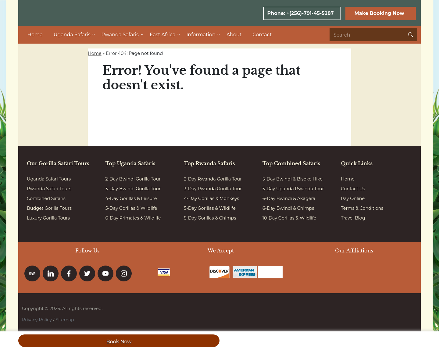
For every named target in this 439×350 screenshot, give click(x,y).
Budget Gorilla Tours (49, 208)
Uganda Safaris (72, 35)
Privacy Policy (37, 320)
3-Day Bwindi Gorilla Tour (133, 188)
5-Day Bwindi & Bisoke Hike (292, 179)
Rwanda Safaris (119, 35)
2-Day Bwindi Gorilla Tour (133, 179)
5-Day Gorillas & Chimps (210, 218)
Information (200, 35)
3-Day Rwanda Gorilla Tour (213, 188)
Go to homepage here (145, 108)
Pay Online (353, 198)
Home (35, 35)
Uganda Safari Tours (49, 179)
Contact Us (353, 188)
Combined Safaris (46, 198)
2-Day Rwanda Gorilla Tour (213, 179)
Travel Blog (353, 218)
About (234, 35)
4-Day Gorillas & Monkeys (211, 198)
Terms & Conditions (362, 208)
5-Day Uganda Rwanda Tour (293, 188)
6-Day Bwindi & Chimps (288, 208)
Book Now (119, 342)
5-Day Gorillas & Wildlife (131, 208)
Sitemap (64, 320)
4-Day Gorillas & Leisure (131, 198)
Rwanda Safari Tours (49, 188)
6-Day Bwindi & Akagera (288, 198)
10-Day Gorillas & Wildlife (289, 218)
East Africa (162, 35)
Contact (262, 35)
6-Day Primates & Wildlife (133, 218)
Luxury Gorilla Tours (48, 218)
